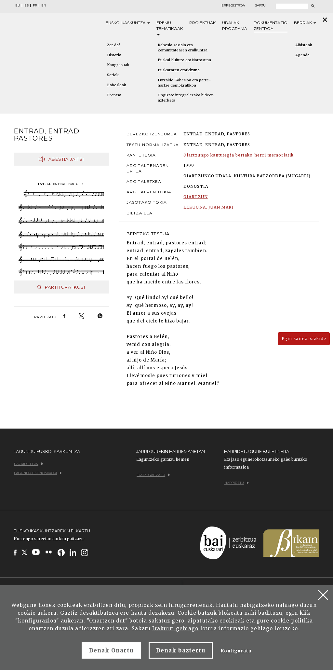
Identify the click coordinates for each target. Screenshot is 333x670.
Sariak (113, 75)
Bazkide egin (28, 464)
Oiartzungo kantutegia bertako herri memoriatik (238, 155)
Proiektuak (202, 22)
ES (26, 5)
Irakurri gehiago (175, 628)
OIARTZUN (195, 196)
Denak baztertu (180, 650)
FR (35, 5)
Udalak (234, 26)
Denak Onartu (111, 650)
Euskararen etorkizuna (179, 70)
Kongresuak (118, 64)
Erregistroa (233, 5)
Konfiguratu (235, 651)
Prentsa (114, 95)
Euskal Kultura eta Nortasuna (184, 60)
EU (17, 5)
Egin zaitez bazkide (304, 338)
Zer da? (113, 45)
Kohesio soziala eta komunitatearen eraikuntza (182, 47)
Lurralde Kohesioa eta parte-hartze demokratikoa (184, 83)
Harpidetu (236, 483)
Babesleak (116, 85)
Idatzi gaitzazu (153, 475)
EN (43, 5)
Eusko (128, 23)
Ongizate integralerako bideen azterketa (186, 98)
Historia (114, 55)
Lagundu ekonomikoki (38, 473)
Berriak (305, 22)
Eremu (169, 27)
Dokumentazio (270, 26)
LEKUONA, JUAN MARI (208, 207)
